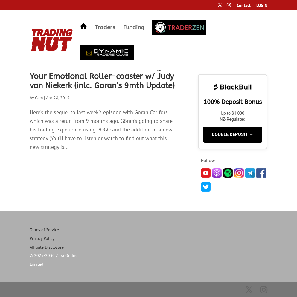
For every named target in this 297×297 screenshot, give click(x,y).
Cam (39, 97)
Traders (105, 28)
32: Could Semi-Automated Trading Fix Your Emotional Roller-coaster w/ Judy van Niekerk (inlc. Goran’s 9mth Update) (102, 76)
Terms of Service (44, 229)
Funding (133, 28)
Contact (244, 5)
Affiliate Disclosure (47, 247)
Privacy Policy (42, 238)
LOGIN (261, 5)
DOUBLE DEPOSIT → (232, 134)
